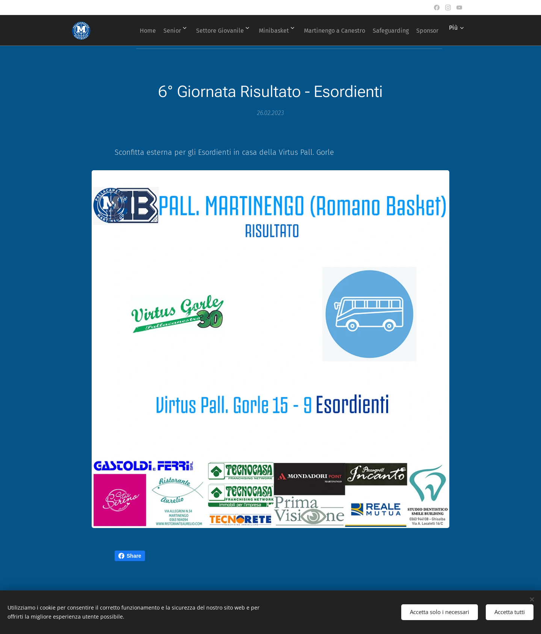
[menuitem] (151, 30)
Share (129, 556)
